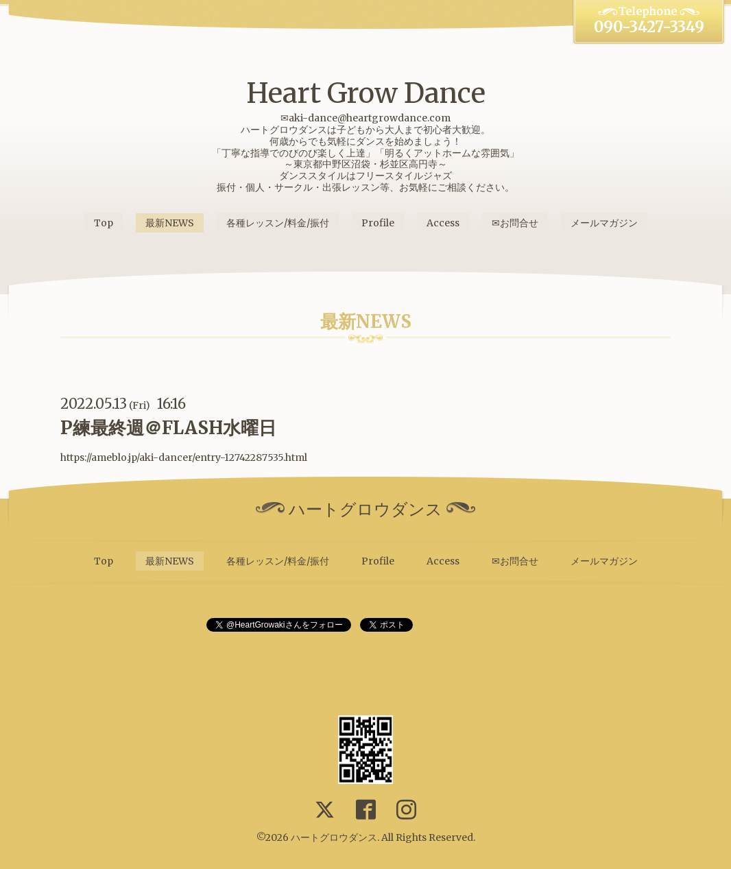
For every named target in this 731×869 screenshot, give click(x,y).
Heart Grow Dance (366, 93)
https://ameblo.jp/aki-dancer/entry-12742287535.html (183, 457)
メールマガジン (604, 223)
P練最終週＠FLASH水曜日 (168, 427)
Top (103, 223)
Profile (377, 223)
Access (443, 223)
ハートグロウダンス (334, 837)
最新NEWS (169, 223)
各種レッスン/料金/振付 (277, 223)
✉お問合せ (515, 223)
